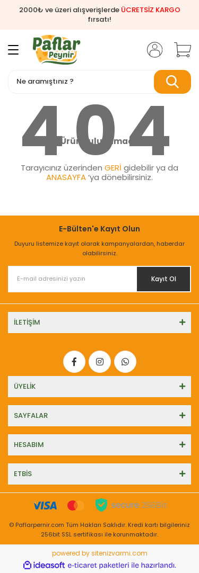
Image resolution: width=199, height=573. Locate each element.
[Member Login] (151, 49)
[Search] (99, 82)
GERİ (113, 167)
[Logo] (56, 50)
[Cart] (179, 49)
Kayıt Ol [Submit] (163, 278)
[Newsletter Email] (99, 279)
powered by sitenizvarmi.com (100, 553)
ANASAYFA (66, 177)
